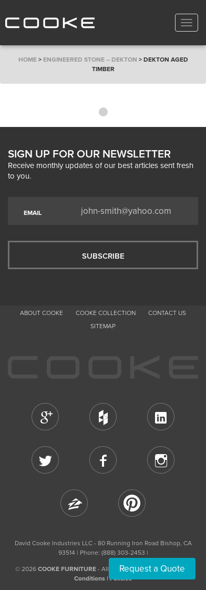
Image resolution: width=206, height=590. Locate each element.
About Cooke (41, 313)
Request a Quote (152, 568)
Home (27, 59)
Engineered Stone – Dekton (90, 59)
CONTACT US (167, 313)
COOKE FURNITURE (67, 569)
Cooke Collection (106, 313)
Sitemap (103, 326)
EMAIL (33, 213)
